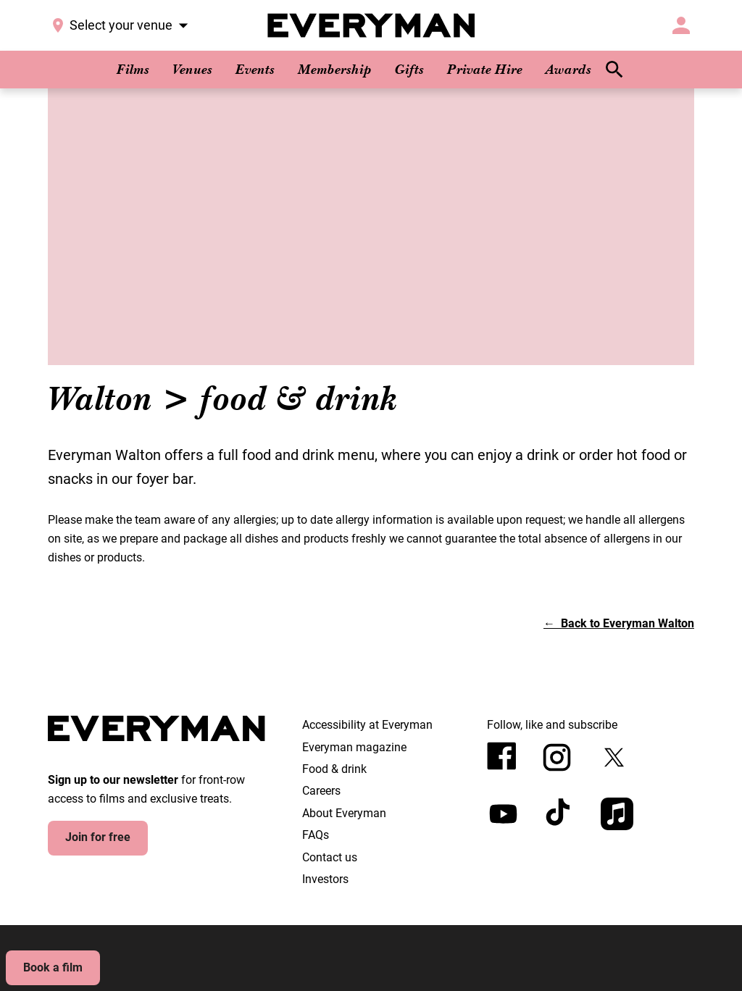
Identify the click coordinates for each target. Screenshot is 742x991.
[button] (618, 623)
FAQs (315, 835)
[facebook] (502, 756)
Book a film (53, 967)
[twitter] (614, 757)
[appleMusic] (617, 814)
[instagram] (557, 757)
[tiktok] (559, 814)
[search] (614, 69)
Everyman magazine (354, 747)
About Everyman (344, 813)
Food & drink (334, 769)
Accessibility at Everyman (367, 725)
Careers (321, 791)
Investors (325, 879)
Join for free (97, 837)
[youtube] (503, 814)
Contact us (329, 857)
